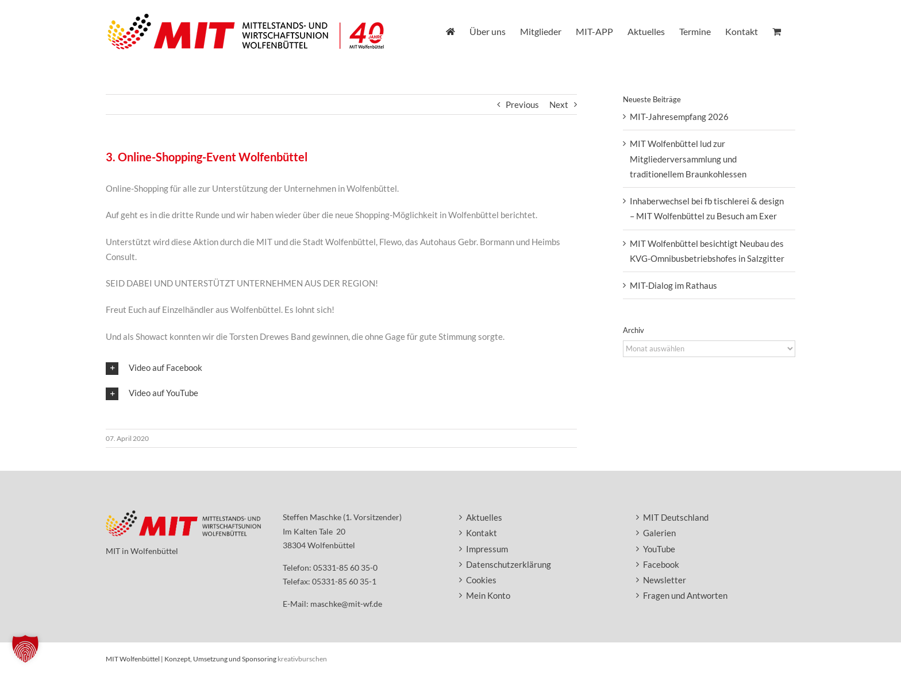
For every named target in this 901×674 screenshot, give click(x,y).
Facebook (661, 564)
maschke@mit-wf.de (346, 604)
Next (558, 104)
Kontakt (481, 533)
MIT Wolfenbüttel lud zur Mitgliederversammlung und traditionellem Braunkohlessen (688, 158)
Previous (522, 104)
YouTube (659, 549)
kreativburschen (302, 658)
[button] (341, 368)
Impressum (487, 549)
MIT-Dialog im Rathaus (673, 285)
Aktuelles (484, 517)
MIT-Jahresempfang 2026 (679, 116)
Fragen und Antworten (685, 595)
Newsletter (664, 580)
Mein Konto (488, 595)
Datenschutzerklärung (508, 564)
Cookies (481, 580)
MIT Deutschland (676, 517)
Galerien (659, 533)
